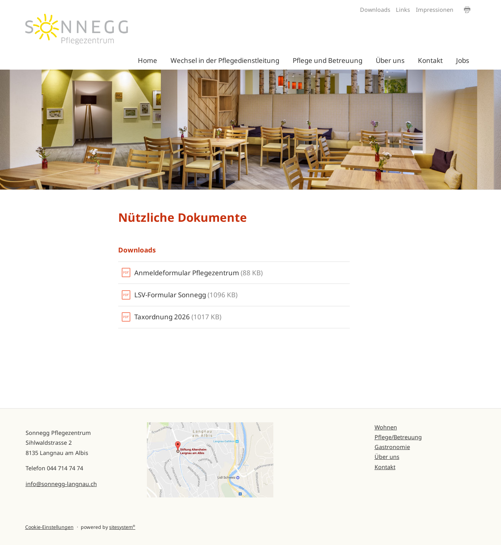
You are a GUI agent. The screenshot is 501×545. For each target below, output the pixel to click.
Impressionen (434, 9)
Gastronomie (392, 447)
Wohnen (386, 427)
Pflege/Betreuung (398, 437)
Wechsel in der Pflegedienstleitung (225, 60)
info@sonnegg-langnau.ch (61, 484)
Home (147, 60)
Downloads (375, 9)
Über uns (390, 60)
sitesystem (122, 527)
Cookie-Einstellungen (49, 527)
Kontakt (430, 60)
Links (403, 9)
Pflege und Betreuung (327, 60)
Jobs (462, 60)
